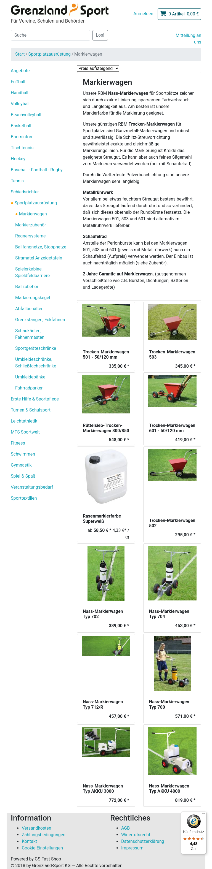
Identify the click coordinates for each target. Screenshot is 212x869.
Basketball (21, 125)
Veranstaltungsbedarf (32, 487)
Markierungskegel (32, 297)
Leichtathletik (24, 421)
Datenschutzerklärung (142, 841)
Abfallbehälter (29, 308)
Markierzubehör (30, 225)
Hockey (18, 158)
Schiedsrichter (25, 191)
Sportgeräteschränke (35, 348)
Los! (100, 35)
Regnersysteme (30, 236)
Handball (19, 92)
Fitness (18, 443)
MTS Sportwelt (25, 432)
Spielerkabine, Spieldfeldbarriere (32, 272)
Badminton (21, 136)
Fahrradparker (29, 388)
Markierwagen (32, 213)
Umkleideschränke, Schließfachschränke (35, 363)
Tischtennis (22, 147)
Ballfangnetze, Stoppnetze (40, 247)
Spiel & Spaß (23, 476)
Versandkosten (36, 828)
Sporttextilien (24, 498)
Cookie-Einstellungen (42, 848)
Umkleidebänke (30, 377)
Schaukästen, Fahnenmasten (29, 334)
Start (20, 54)
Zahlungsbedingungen (43, 834)
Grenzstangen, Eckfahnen (40, 319)
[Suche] (50, 35)
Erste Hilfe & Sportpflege (35, 399)
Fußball (18, 81)
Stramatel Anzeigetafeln (38, 258)
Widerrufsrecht (135, 834)
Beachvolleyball (26, 114)
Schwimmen (23, 454)
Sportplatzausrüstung (49, 54)
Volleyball (20, 103)
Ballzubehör (26, 286)
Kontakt (29, 841)
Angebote (20, 70)
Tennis (17, 180)
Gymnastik (21, 465)
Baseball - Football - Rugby (36, 169)
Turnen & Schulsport (31, 410)
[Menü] (203, 814)
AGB (125, 828)
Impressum (132, 848)
